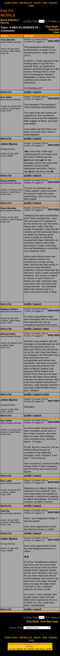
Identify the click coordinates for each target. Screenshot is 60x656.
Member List (25, 2)
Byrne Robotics (9, 19)
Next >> (55, 21)
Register (53, 2)
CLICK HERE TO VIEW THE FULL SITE (30, 649)
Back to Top (6, 92)
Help (44, 2)
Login (31, 5)
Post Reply (52, 26)
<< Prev (27, 21)
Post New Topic (53, 30)
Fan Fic (4, 22)
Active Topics (11, 2)
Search (36, 2)
